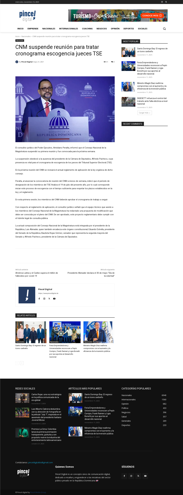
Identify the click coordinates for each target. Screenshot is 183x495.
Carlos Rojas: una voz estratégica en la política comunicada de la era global (46, 397)
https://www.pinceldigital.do (48, 293)
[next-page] (22, 363)
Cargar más (144, 113)
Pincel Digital (27, 62)
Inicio (17, 36)
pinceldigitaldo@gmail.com (40, 462)
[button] (164, 28)
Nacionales (26, 36)
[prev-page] (17, 363)
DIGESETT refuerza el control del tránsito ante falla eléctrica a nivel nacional (152, 101)
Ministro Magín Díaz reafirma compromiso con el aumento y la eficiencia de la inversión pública (96, 348)
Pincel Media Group (38, 492)
